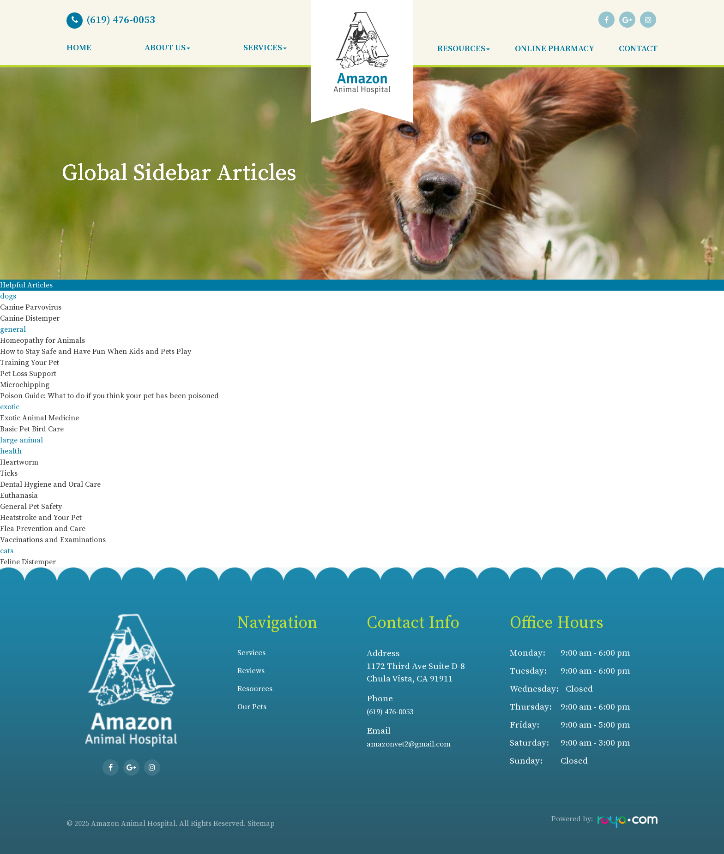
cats (6, 550)
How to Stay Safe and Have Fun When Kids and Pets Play (95, 351)
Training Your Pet (29, 362)
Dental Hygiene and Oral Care (50, 484)
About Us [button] (167, 47)
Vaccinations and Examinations (53, 539)
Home (78, 47)
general (13, 329)
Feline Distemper (28, 562)
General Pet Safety (31, 506)
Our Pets (255, 708)
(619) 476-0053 (395, 711)
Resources (258, 689)
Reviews (254, 671)
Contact (638, 48)
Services (254, 652)
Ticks (9, 473)
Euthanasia (19, 495)
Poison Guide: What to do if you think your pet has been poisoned (109, 395)
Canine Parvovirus (30, 307)
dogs (8, 296)
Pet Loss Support (28, 373)
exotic (9, 407)
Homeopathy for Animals (42, 340)
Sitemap (261, 823)
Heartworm (19, 462)
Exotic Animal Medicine (39, 418)
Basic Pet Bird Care (32, 429)
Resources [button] (463, 48)
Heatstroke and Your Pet (41, 517)
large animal (21, 440)
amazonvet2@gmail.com (417, 743)
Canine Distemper (30, 318)
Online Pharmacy (554, 48)
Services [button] (265, 47)
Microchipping (24, 384)
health (11, 451)
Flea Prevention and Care (42, 528)
